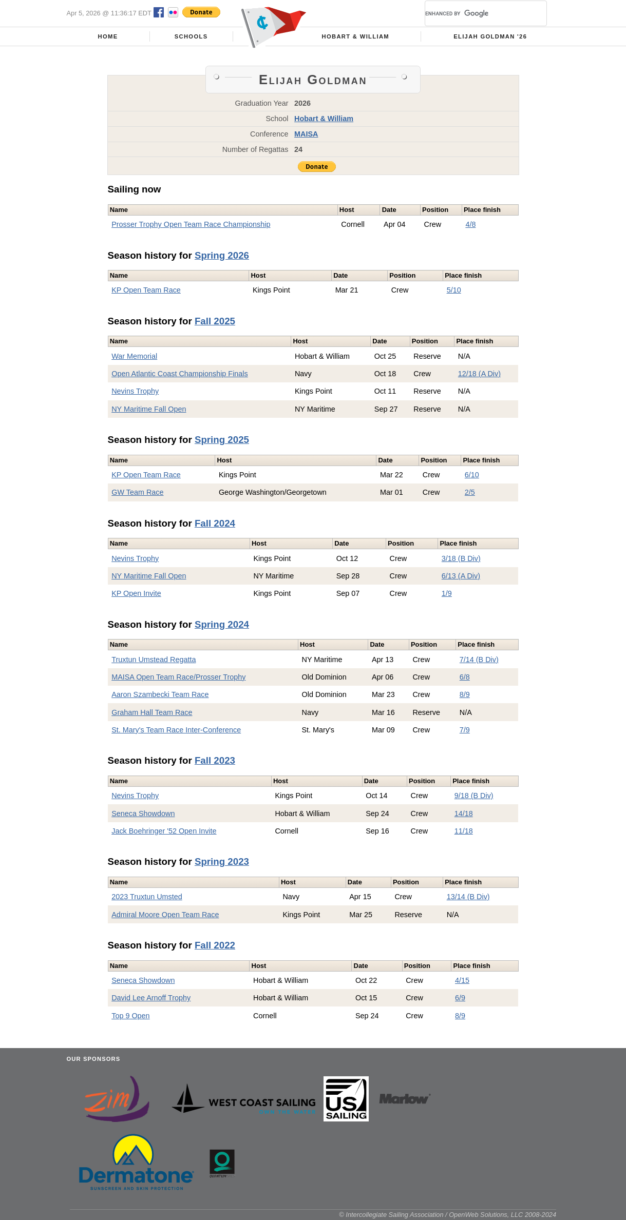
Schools (191, 36)
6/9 (460, 998)
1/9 (447, 593)
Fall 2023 (215, 760)
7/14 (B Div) (479, 659)
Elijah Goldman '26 (490, 36)
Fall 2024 (215, 523)
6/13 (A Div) (461, 576)
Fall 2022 (215, 945)
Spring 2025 (222, 439)
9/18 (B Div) (474, 795)
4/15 (462, 980)
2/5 (470, 492)
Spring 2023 (222, 861)
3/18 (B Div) (461, 558)
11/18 (463, 831)
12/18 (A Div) (479, 374)
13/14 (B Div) (468, 897)
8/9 (465, 694)
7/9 (465, 730)
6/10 (472, 475)
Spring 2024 (222, 624)
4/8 (470, 224)
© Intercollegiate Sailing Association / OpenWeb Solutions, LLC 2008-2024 (447, 1214)
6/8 (465, 677)
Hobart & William (356, 36)
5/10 (454, 290)
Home (108, 36)
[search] (473, 13)
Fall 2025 (215, 321)
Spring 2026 (222, 255)
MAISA (306, 134)
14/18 (463, 813)
